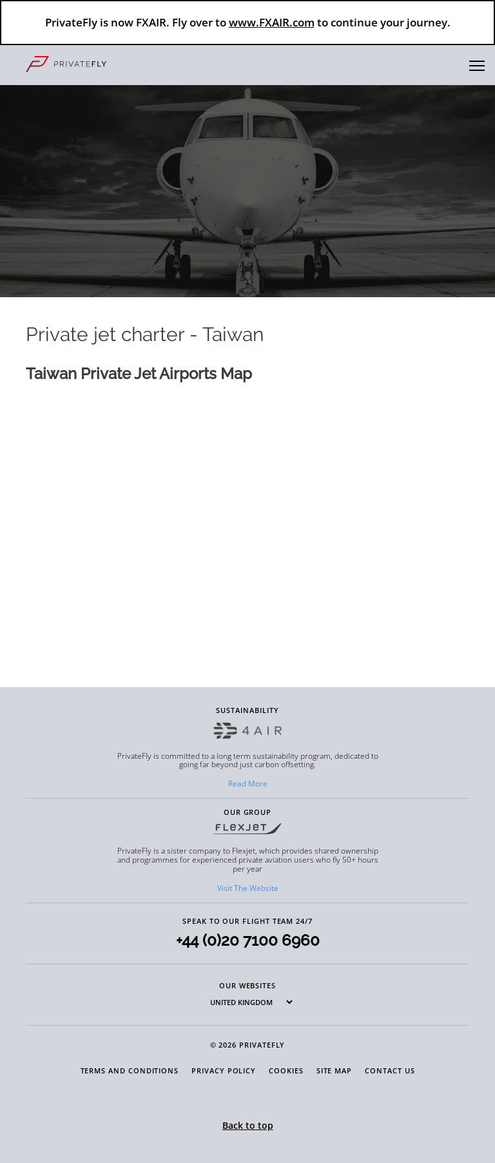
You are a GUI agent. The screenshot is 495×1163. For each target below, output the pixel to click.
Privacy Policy (223, 1070)
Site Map (334, 1070)
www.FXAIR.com (272, 22)
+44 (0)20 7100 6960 (248, 940)
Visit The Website (247, 888)
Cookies (286, 1070)
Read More (247, 783)
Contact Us (389, 1070)
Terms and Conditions (130, 1070)
